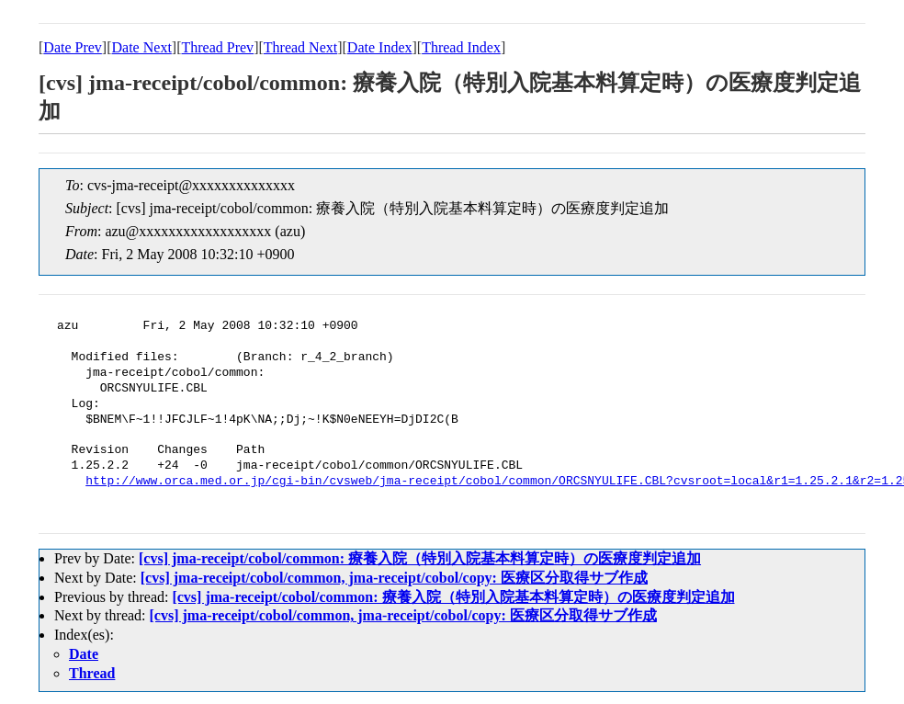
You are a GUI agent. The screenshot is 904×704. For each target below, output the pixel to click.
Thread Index (461, 47)
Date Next (142, 47)
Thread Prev (217, 47)
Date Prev (72, 47)
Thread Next (300, 47)
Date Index (379, 47)
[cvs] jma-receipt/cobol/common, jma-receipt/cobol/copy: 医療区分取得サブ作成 (394, 577)
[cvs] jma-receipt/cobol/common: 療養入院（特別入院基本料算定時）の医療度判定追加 (420, 558)
